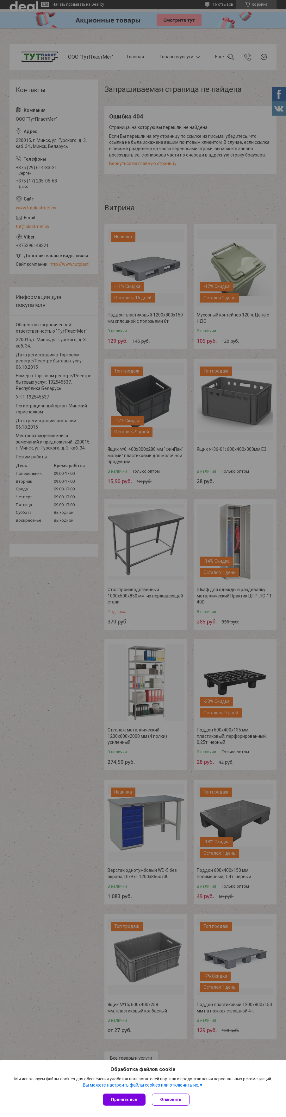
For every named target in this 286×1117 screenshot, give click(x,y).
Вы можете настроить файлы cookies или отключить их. (141, 1085)
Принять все (124, 1099)
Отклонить (170, 1099)
